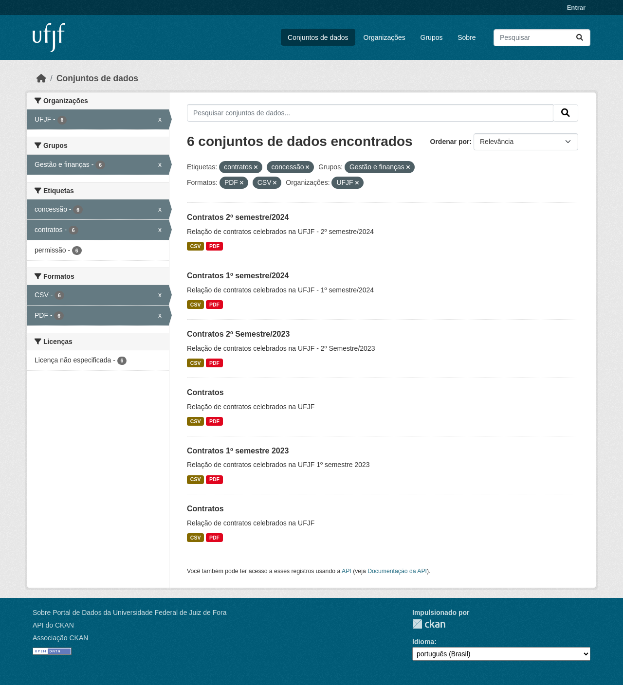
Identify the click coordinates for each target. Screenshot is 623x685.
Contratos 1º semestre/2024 (238, 275)
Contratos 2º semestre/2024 (238, 217)
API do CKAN (53, 625)
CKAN (428, 624)
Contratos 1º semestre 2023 (238, 451)
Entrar (576, 7)
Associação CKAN (60, 638)
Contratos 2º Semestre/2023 (238, 334)
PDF (214, 246)
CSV (195, 246)
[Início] (41, 78)
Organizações (384, 37)
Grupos (432, 37)
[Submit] (579, 37)
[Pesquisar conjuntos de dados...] (542, 37)
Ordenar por (450, 141)
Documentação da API (397, 571)
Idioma (423, 642)
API (346, 571)
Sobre (467, 37)
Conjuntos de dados (318, 37)
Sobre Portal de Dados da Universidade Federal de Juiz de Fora (129, 612)
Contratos (205, 392)
